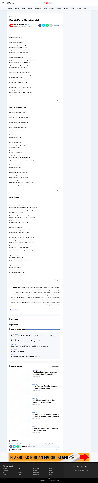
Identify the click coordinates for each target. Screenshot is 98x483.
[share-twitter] (43, 25)
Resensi (17, 8)
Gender (78, 8)
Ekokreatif (5, 470)
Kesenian (51, 472)
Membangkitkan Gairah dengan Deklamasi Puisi (25, 356)
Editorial (51, 468)
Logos (85, 8)
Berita (10, 8)
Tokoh (66, 8)
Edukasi (59, 8)
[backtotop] (49, 478)
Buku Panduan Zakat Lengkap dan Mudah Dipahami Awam (45, 387)
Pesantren (36, 474)
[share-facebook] (39, 25)
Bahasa (35, 370)
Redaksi (74, 470)
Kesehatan (38, 8)
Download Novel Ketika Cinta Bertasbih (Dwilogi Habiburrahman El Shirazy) (33, 336)
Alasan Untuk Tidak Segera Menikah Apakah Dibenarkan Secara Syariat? (45, 415)
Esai (45, 8)
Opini (23, 8)
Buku (72, 8)
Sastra (16, 310)
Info (4, 472)
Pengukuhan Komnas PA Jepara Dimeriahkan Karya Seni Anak (29, 346)
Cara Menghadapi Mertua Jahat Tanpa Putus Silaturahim (44, 401)
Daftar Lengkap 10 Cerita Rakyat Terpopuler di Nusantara (28, 341)
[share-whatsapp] (47, 25)
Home (11, 16)
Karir (83, 470)
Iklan (87, 470)
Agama (30, 8)
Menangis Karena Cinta (18, 351)
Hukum (51, 8)
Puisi (11, 310)
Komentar (56, 25)
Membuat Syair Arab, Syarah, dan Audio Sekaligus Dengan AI (44, 373)
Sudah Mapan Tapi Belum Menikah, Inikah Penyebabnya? (45, 429)
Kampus (20, 472)
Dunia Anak (36, 468)
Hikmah (35, 470)
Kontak (79, 470)
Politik (50, 474)
